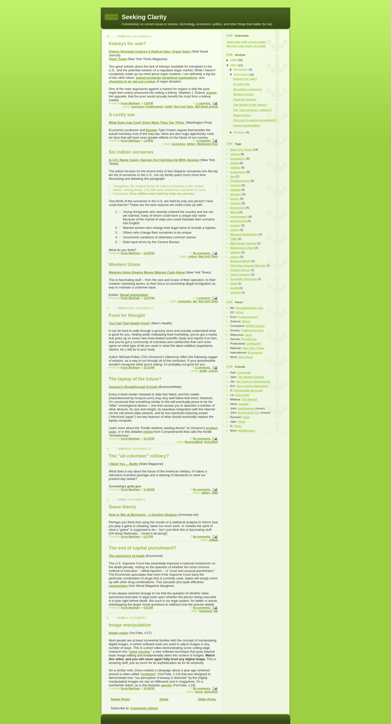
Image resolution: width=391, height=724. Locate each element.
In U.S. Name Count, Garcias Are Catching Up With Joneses (154, 160)
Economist (205, 611)
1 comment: (203, 103)
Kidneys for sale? (127, 43)
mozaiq (243, 403)
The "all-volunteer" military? (139, 455)
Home (164, 699)
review (148, 432)
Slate (215, 492)
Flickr (246, 417)
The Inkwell (249, 399)
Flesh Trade (117, 59)
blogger (152, 130)
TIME (233, 238)
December (241, 69)
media (234, 287)
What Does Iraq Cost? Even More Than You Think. (147, 122)
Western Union (124, 264)
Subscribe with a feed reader (246, 41)
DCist (239, 312)
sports (234, 256)
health (168, 106)
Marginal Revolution (244, 234)
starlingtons (246, 408)
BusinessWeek (194, 442)
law (195, 301)
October (240, 132)
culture (193, 256)
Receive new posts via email (246, 45)
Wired (234, 212)
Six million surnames (131, 152)
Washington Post (207, 144)
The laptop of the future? (135, 378)
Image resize (118, 633)
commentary (118, 586)
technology (211, 442)
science (213, 370)
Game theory (122, 506)
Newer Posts (120, 699)
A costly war (122, 114)
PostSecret (249, 339)
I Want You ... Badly (123, 464)
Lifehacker (254, 343)
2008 (234, 60)
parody (166, 685)
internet (235, 185)
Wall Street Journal (206, 106)
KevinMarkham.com (249, 307)
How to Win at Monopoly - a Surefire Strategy (143, 515)
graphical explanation (179, 78)
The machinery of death (127, 556)
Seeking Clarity (144, 16)
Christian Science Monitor (248, 265)
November (241, 74)
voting (234, 229)
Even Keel (242, 394)
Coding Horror (240, 270)
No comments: (202, 253)
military (191, 144)
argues (211, 92)
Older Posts (207, 699)
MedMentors (246, 430)
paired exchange (148, 78)
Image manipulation (130, 625)
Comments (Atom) (144, 708)
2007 (234, 65)
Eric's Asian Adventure (252, 385)
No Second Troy (249, 412)
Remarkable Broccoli (248, 390)
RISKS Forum (255, 325)
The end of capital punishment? (142, 547)
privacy (235, 225)
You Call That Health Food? (129, 323)
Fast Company (240, 274)
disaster (235, 194)
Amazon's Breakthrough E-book (133, 387)
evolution (148, 674)
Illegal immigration (134, 295)
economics (138, 106)
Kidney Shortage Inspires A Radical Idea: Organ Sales (150, 51)
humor (199, 691)
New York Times (183, 106)
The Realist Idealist (251, 376)
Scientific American (243, 278)
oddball (213, 540)
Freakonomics (155, 106)
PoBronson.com (252, 330)
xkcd (248, 334)
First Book (245, 357)
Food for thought (127, 315)
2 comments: (203, 367)
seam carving (139, 651)
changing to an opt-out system (132, 81)
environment (238, 216)
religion (235, 292)
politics (235, 167)
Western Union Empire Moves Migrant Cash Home (147, 272)
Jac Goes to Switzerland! (253, 381)
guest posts (238, 220)
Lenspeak (244, 372)
